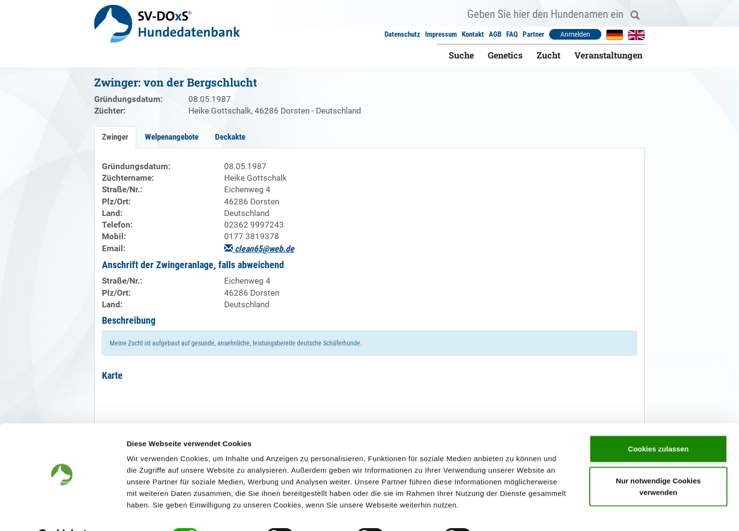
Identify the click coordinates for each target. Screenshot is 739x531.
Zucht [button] (548, 55)
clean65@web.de (259, 249)
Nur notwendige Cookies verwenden (658, 462)
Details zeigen (513, 512)
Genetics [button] (505, 55)
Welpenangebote (172, 137)
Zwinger (115, 137)
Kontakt (473, 34)
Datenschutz (402, 34)
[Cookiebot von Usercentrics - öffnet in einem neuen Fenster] (62, 512)
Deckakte (230, 137)
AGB (495, 34)
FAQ (512, 34)
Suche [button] (461, 55)
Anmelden (575, 34)
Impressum (441, 34)
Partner (533, 34)
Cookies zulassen (658, 424)
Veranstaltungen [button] (608, 55)
